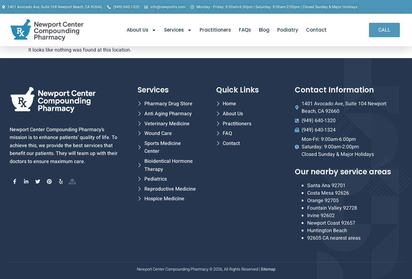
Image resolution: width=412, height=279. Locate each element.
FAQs (245, 30)
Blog (264, 30)
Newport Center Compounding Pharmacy (172, 269)
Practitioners (215, 30)
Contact (316, 30)
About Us (141, 30)
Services (178, 30)
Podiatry (287, 30)
